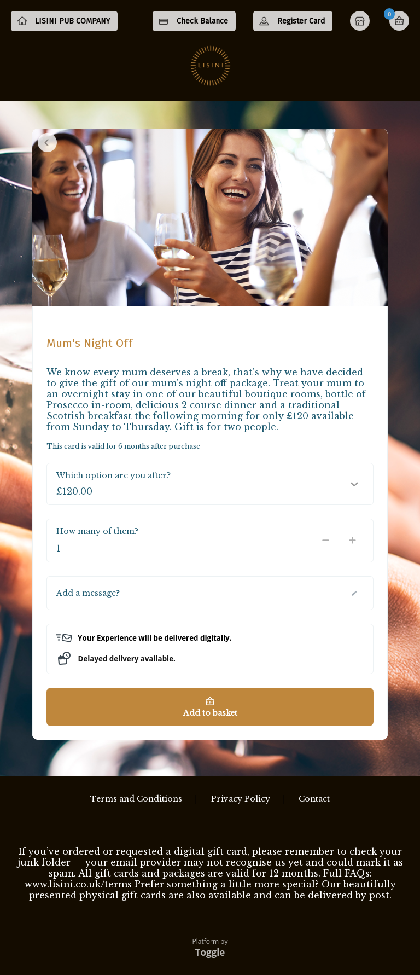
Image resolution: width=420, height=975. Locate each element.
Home (361, 22)
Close (47, 150)
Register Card (301, 21)
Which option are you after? (113, 484)
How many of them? (97, 539)
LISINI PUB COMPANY (82, 42)
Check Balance (202, 21)
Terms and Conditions (136, 799)
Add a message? (88, 601)
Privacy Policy (240, 799)
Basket (399, 21)
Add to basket (210, 722)
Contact (314, 799)
